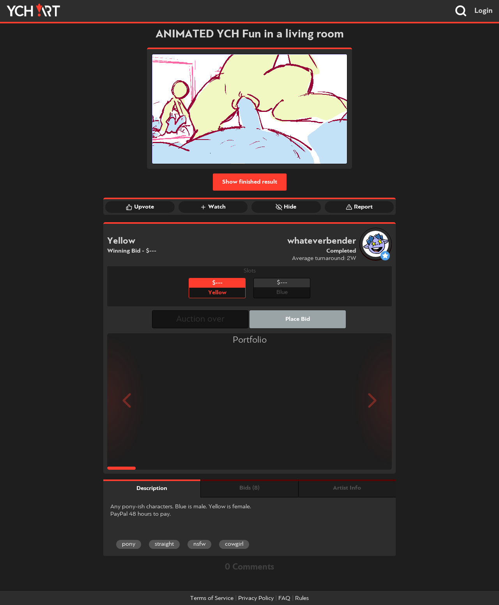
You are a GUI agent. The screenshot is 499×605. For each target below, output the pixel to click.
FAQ (284, 598)
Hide (286, 207)
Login (483, 11)
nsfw (199, 544)
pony (128, 544)
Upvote (140, 207)
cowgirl (234, 544)
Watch (213, 207)
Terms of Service (212, 598)
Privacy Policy (256, 598)
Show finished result (249, 182)
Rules (302, 598)
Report (359, 207)
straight (164, 544)
